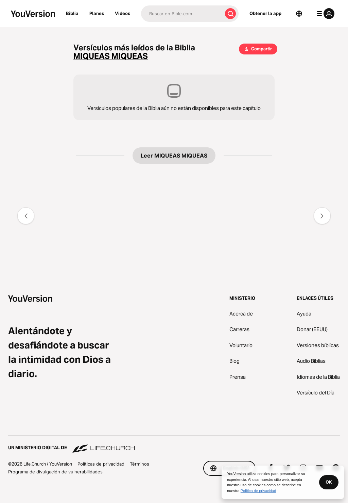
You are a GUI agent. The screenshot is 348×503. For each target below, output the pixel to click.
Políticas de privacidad (100, 464)
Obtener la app (265, 13)
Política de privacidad (258, 491)
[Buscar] (181, 13)
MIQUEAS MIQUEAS (110, 56)
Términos (139, 464)
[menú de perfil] (324, 13)
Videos (122, 13)
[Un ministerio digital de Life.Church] (174, 444)
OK (329, 482)
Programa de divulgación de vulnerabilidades (55, 471)
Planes (96, 13)
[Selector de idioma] (299, 13)
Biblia (72, 13)
